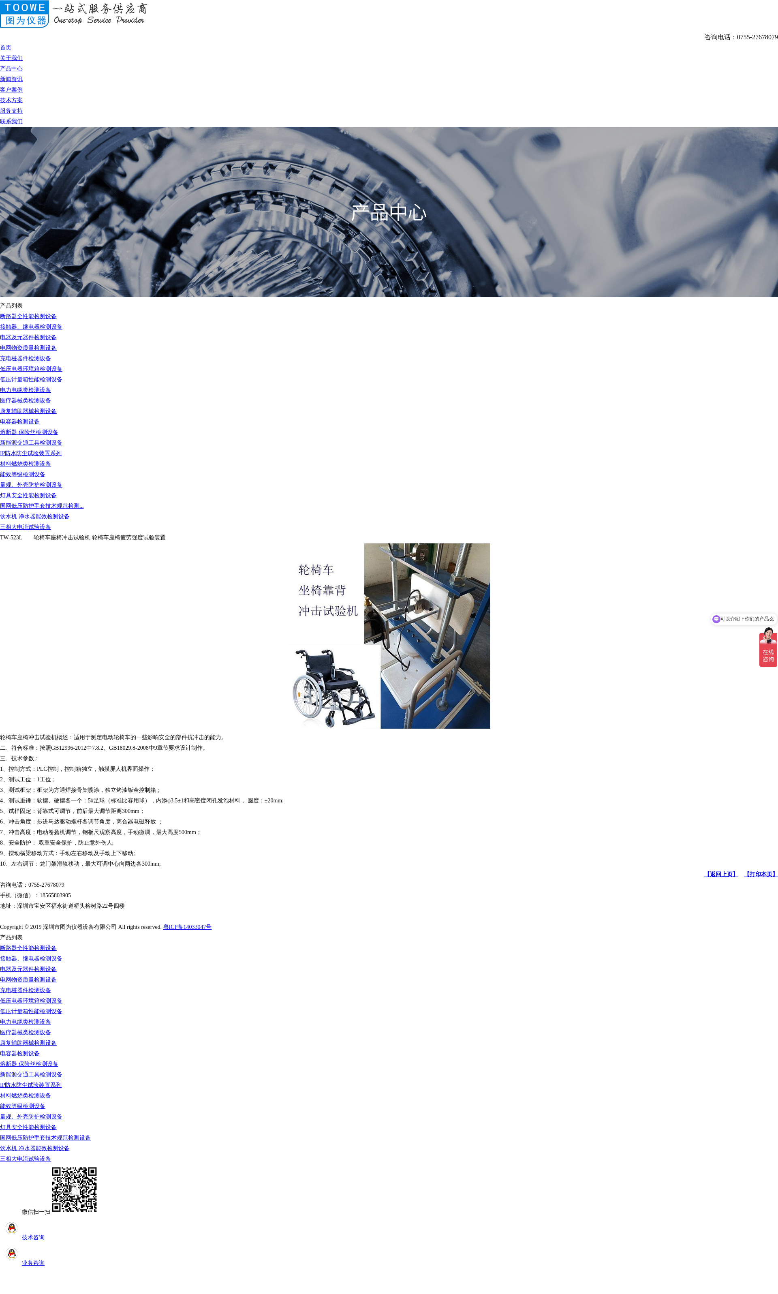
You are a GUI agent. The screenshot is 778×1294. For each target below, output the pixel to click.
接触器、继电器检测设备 (31, 327)
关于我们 (11, 58)
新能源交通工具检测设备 (31, 443)
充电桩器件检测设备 (25, 358)
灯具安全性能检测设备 (28, 495)
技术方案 (11, 100)
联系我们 (11, 121)
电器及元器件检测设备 (28, 337)
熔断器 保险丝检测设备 (29, 432)
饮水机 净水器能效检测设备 (35, 516)
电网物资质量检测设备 (28, 348)
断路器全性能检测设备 (28, 316)
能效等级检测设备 (22, 474)
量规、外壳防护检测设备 (31, 485)
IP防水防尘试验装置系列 (31, 453)
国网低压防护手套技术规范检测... (42, 506)
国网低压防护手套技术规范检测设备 (45, 1138)
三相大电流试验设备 (25, 527)
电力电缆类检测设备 (25, 390)
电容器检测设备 (20, 422)
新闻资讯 (11, 79)
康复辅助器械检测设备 (28, 411)
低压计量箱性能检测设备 (31, 379)
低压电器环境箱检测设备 (31, 369)
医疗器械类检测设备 (25, 401)
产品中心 (11, 69)
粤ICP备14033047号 (187, 927)
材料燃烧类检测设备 (25, 464)
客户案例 (11, 90)
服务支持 (11, 111)
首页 (5, 48)
